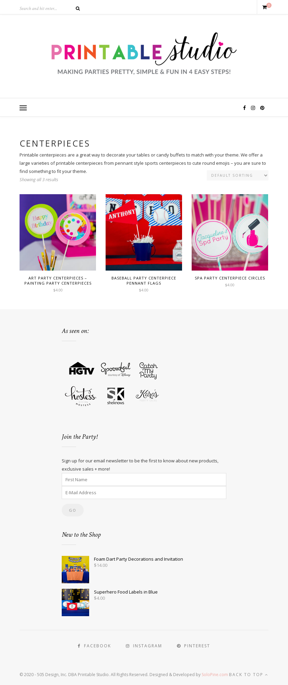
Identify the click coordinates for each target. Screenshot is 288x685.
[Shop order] (237, 175)
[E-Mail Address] (144, 492)
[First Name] (144, 479)
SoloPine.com (215, 674)
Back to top (248, 674)
